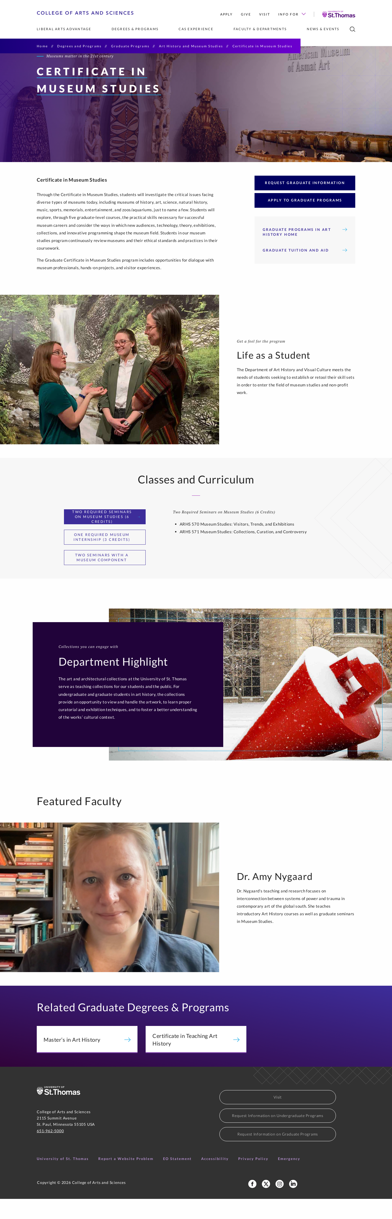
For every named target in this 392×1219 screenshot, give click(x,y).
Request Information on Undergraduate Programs (277, 1135)
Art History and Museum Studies (191, 46)
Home (42, 46)
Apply (226, 14)
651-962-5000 (50, 1151)
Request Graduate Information (305, 203)
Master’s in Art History (87, 1059)
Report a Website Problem (126, 1179)
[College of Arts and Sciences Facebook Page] (252, 1204)
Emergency (289, 1179)
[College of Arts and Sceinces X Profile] (266, 1204)
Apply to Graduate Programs (305, 220)
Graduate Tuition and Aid (305, 270)
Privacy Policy (253, 1179)
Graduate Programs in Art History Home (305, 252)
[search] (352, 29)
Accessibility (215, 1179)
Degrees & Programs (135, 29)
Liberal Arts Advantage (64, 29)
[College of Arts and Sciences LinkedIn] (293, 1204)
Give (246, 14)
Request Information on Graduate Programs (277, 1154)
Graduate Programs (130, 46)
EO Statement (177, 1179)
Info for (292, 14)
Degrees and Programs (79, 46)
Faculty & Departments (260, 29)
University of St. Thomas (63, 1179)
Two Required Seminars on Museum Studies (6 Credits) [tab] (106, 537)
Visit (264, 14)
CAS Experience (196, 29)
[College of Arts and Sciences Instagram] (279, 1204)
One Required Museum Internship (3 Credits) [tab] (107, 557)
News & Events (323, 29)
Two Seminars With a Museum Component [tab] (107, 577)
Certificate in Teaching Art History (196, 1060)
